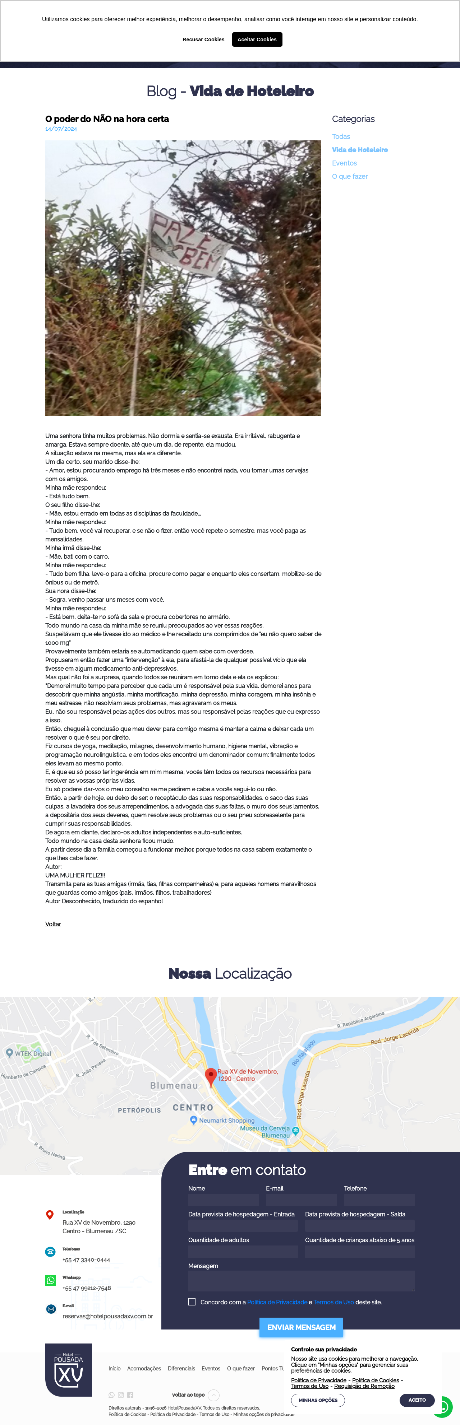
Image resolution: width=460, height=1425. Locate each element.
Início (114, 1369)
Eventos (344, 163)
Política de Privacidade (277, 1302)
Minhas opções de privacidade (263, 1414)
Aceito (417, 1400)
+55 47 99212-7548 (87, 1288)
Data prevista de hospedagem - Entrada (243, 1221)
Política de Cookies (127, 1414)
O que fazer (350, 176)
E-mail (301, 1195)
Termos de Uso (333, 1302)
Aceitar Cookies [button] (257, 39)
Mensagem (301, 1277)
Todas (341, 136)
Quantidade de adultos (243, 1247)
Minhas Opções (318, 1400)
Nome (223, 1195)
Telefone (379, 1195)
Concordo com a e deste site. (290, 1302)
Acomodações (144, 1369)
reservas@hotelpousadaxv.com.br (108, 1316)
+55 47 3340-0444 (86, 1259)
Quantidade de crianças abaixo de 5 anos (360, 1247)
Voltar (53, 924)
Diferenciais (182, 1369)
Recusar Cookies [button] (204, 39)
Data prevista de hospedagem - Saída (360, 1221)
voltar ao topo (196, 1395)
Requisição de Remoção (364, 1386)
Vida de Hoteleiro (360, 150)
